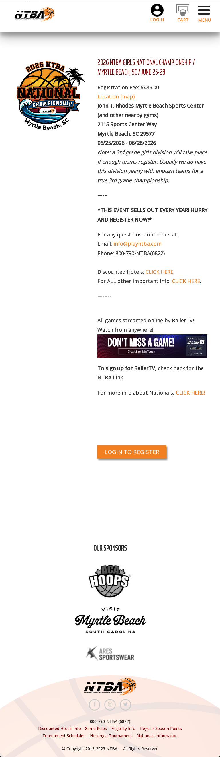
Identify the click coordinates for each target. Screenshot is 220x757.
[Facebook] (94, 705)
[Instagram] (110, 705)
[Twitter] (125, 705)
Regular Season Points (161, 728)
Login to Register (132, 452)
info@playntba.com (137, 243)
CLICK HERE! (190, 392)
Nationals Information (157, 735)
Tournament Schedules (63, 735)
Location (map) (116, 96)
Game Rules (96, 728)
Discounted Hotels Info (60, 728)
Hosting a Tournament (111, 735)
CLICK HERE (159, 271)
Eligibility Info (123, 728)
